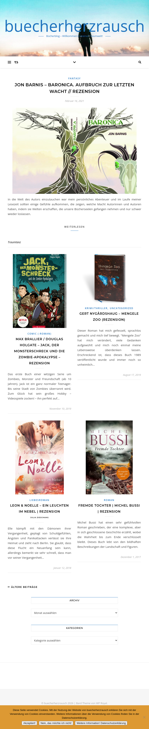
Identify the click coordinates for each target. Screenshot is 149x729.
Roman (109, 500)
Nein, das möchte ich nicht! (56, 723)
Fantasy (74, 78)
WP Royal (101, 703)
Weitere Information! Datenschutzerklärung (101, 723)
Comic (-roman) (39, 333)
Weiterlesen (74, 226)
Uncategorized (121, 308)
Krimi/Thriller (96, 308)
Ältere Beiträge (23, 587)
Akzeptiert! (29, 723)
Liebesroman (39, 500)
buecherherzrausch (74, 25)
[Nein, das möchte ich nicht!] (144, 717)
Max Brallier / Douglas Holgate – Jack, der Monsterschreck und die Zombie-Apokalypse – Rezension (39, 351)
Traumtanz (14, 242)
